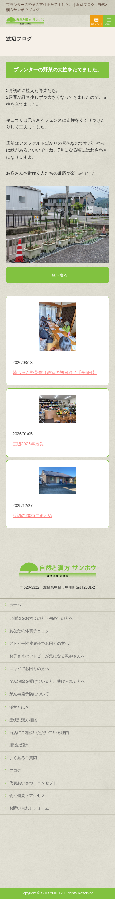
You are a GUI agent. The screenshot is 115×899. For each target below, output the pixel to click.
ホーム (15, 604)
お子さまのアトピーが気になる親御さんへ (47, 656)
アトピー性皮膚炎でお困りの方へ (39, 643)
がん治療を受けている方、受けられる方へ (47, 681)
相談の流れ (19, 745)
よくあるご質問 (23, 757)
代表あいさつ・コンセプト (33, 783)
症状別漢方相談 (23, 720)
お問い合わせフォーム (29, 808)
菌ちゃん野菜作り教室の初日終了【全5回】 (55, 372)
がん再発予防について (29, 694)
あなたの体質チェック (29, 631)
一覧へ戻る (57, 275)
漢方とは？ (19, 707)
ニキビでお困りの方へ (29, 668)
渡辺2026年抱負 (28, 443)
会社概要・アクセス (27, 795)
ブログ (15, 770)
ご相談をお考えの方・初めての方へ (41, 618)
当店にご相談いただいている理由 (39, 732)
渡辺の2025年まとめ (32, 515)
